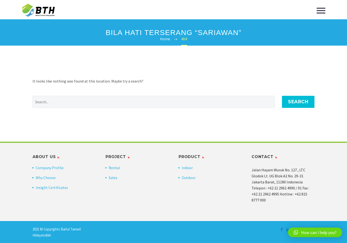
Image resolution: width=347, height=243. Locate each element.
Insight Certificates (52, 187)
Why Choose (46, 177)
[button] (315, 232)
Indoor (187, 167)
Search (298, 101)
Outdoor (189, 177)
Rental (114, 167)
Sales (113, 177)
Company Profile (50, 167)
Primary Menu (321, 11)
